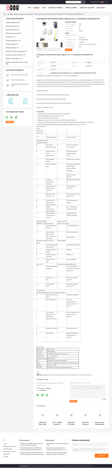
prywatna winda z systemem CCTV (71, 375)
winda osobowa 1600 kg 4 (85, 375)
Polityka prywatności (24, 466)
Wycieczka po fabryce (56, 7)
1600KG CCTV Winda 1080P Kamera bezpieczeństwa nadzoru (42, 423)
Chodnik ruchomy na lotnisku (15, 51)
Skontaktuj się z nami (87, 7)
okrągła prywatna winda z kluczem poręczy (52, 375)
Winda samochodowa (12, 58)
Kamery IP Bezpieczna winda (18, 80)
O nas (44, 7)
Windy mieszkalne (11, 30)
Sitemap (6, 456)
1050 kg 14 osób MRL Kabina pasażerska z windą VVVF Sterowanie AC (31, 444)
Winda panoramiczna (12, 33)
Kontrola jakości (71, 7)
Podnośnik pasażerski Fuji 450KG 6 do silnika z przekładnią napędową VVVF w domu (31, 449)
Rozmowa (68, 49)
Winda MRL (9, 37)
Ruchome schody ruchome (14, 55)
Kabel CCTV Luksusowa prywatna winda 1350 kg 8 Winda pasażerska (85, 423)
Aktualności (101, 7)
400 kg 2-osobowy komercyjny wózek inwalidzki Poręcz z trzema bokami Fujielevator (56, 454)
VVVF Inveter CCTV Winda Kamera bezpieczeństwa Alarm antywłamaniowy (71, 423)
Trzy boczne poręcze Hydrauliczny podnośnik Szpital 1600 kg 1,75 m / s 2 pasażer (57, 449)
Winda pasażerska (11, 22)
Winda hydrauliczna (12, 40)
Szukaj (83, 2)
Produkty (36, 7)
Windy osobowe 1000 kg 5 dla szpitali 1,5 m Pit (57, 444)
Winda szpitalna (11, 44)
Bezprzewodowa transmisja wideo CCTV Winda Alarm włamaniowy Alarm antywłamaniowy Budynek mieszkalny (99, 423)
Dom (29, 7)
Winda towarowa (11, 26)
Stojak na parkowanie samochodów (23, 14)
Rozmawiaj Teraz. (95, 2)
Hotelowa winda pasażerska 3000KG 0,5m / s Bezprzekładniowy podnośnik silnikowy (31, 453)
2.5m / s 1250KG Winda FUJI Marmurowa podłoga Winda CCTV (57, 423)
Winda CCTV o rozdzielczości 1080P (19, 75)
